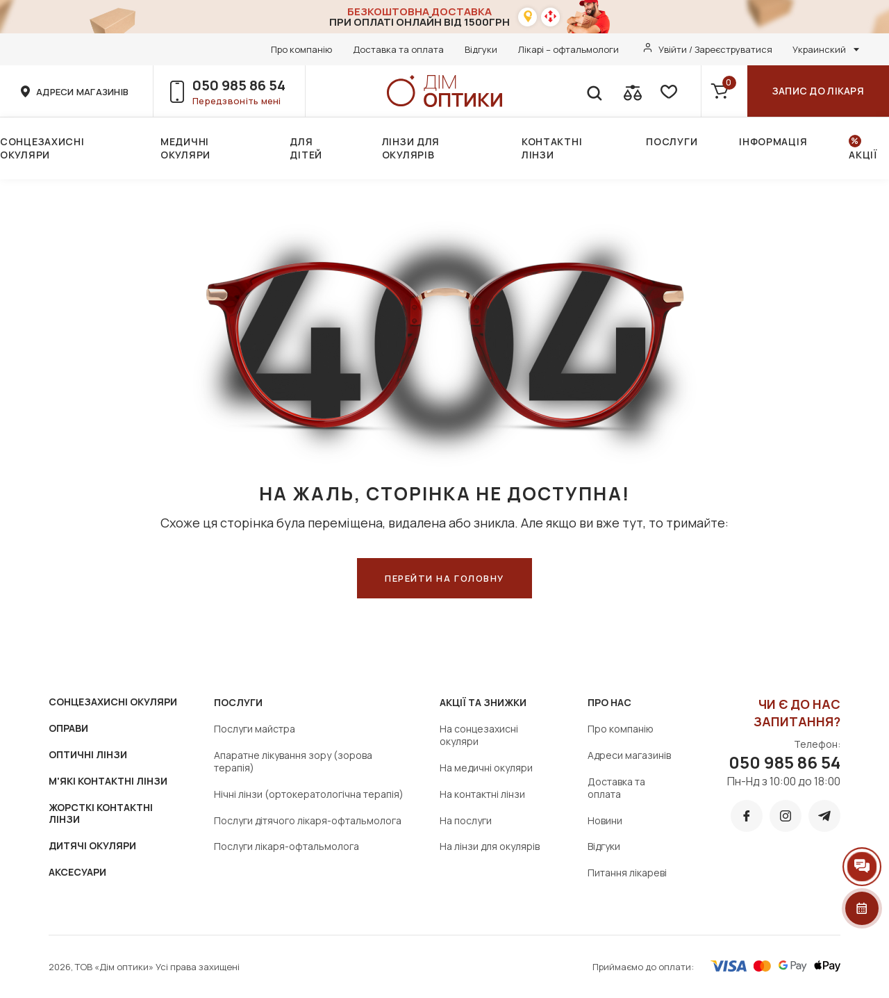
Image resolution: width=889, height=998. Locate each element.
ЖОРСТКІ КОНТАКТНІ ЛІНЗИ (101, 813)
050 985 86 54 (238, 85)
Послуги (671, 141)
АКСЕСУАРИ (77, 871)
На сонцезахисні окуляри (479, 735)
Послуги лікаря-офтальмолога (286, 846)
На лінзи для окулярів (490, 846)
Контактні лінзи (552, 148)
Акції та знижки (483, 702)
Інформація (773, 141)
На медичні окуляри (486, 767)
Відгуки (481, 49)
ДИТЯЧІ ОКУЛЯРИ (92, 845)
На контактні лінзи (482, 794)
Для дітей (306, 148)
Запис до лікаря (818, 90)
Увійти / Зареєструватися (715, 49)
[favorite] (667, 91)
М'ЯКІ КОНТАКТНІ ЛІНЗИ (108, 780)
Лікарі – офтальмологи (568, 49)
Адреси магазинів (629, 755)
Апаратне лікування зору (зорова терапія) (293, 761)
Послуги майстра (254, 728)
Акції (863, 154)
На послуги (466, 820)
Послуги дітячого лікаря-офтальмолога (307, 820)
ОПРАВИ (68, 728)
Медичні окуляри (185, 148)
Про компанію (301, 49)
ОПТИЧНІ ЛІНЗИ (88, 754)
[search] (594, 91)
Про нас (609, 702)
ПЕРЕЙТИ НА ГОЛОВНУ (444, 578)
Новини (605, 820)
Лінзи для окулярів (411, 148)
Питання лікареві (627, 872)
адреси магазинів (82, 91)
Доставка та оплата (398, 49)
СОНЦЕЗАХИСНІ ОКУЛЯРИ (113, 701)
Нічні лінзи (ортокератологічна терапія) (309, 794)
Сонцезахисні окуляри (42, 148)
